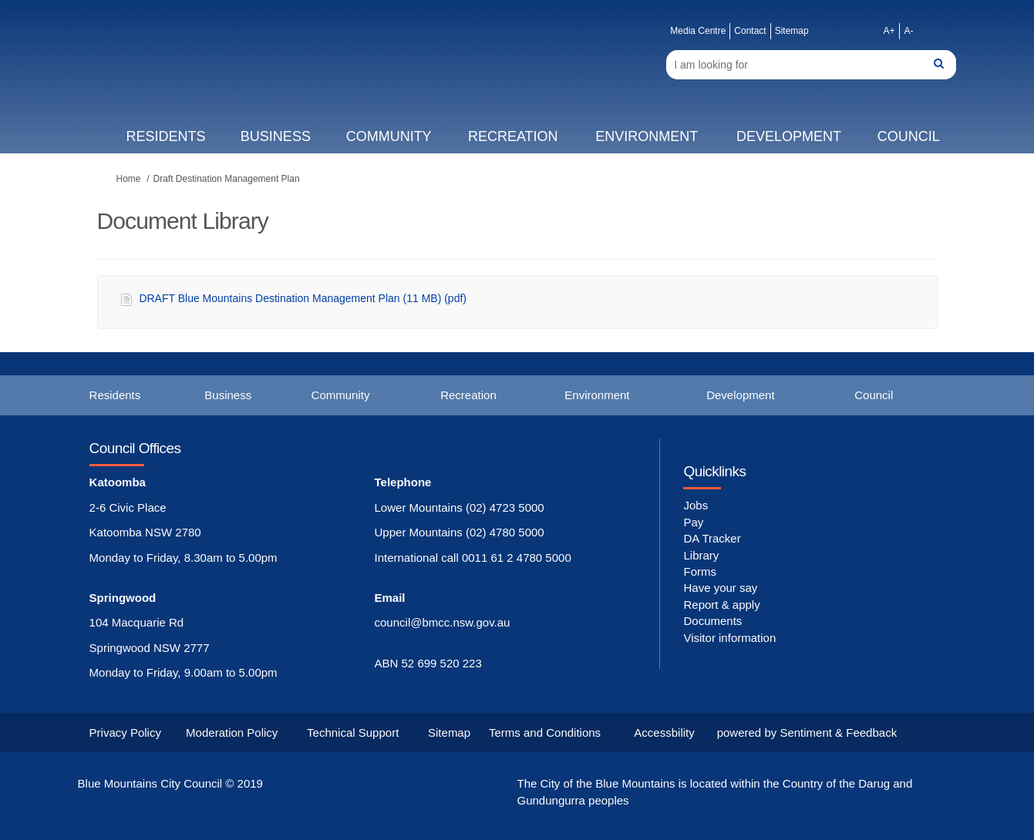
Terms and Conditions (545, 732)
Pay (693, 522)
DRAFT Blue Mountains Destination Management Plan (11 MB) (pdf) (302, 298)
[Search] (811, 64)
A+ (888, 30)
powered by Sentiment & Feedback (807, 732)
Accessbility (664, 732)
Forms (699, 571)
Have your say (720, 587)
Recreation (513, 136)
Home (128, 178)
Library (701, 555)
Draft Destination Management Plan (226, 178)
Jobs (695, 505)
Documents (712, 620)
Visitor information (729, 637)
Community (389, 136)
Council (908, 136)
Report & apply (721, 604)
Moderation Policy (232, 732)
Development (788, 136)
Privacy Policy (125, 732)
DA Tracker (711, 538)
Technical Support (353, 732)
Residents (166, 136)
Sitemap (792, 30)
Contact (750, 30)
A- (908, 30)
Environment (646, 136)
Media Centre (698, 30)
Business (276, 136)
